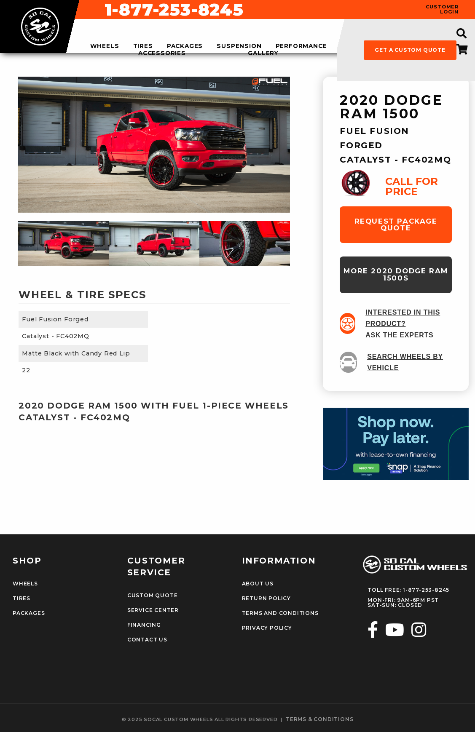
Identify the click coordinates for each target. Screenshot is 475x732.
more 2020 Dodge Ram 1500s (396, 274)
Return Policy (266, 598)
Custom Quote (152, 595)
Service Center (153, 610)
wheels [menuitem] (104, 46)
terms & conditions (319, 719)
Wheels (25, 583)
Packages (29, 613)
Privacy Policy (267, 627)
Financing (144, 625)
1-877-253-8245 (302, 9)
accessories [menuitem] (162, 53)
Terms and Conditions (280, 613)
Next (296, 243)
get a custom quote (410, 50)
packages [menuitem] (185, 46)
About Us (258, 583)
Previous (12, 243)
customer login (442, 9)
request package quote (395, 224)
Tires (21, 598)
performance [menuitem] (301, 46)
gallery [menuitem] (263, 53)
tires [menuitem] (143, 46)
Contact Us (147, 639)
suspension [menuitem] (239, 46)
